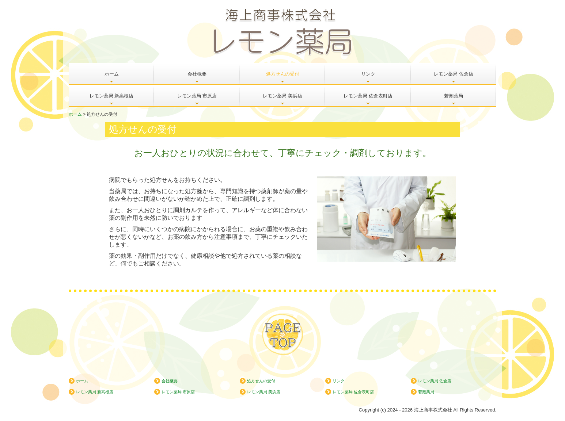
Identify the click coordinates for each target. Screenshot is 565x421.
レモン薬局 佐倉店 (453, 74)
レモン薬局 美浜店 (282, 96)
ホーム (112, 74)
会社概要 (196, 74)
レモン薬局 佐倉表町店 (368, 96)
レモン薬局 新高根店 (112, 96)
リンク (368, 74)
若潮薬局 (453, 96)
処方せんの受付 (282, 74)
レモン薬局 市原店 (197, 96)
